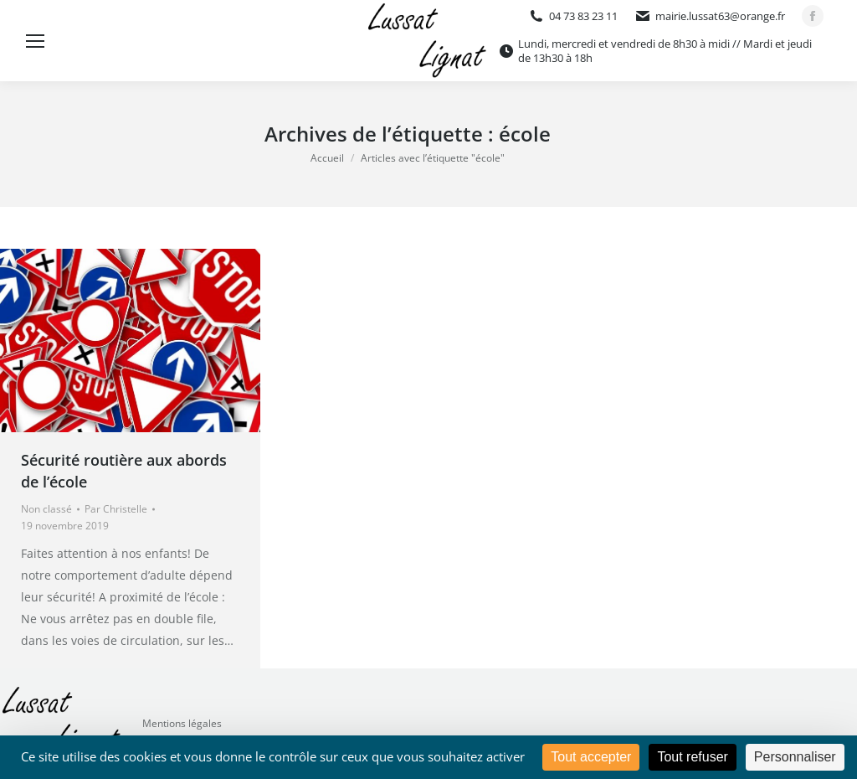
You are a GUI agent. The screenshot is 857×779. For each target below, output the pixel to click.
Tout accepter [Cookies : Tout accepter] (591, 757)
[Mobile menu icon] (35, 41)
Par (116, 509)
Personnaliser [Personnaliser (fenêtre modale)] (795, 757)
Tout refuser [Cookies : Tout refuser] (692, 757)
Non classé (46, 509)
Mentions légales (182, 723)
